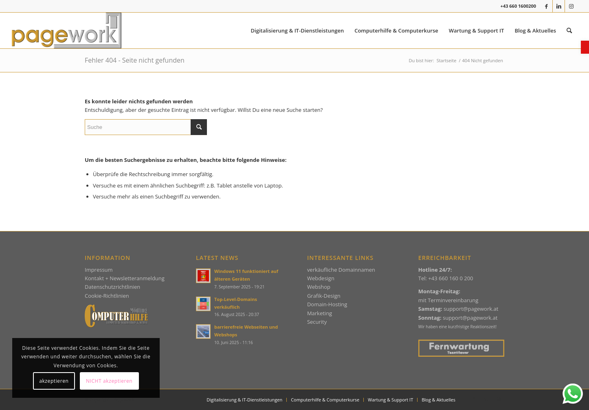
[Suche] (146, 127)
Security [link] (317, 321)
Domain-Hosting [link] (327, 304)
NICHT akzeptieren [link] (109, 380)
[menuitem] (297, 30)
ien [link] (125, 295)
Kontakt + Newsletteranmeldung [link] (125, 278)
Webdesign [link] (320, 278)
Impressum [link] (99, 269)
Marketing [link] (319, 313)
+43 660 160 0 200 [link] (450, 278)
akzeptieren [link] (53, 380)
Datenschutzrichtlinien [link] (112, 286)
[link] (585, 47)
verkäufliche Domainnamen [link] (341, 269)
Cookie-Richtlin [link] (103, 295)
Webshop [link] (318, 286)
